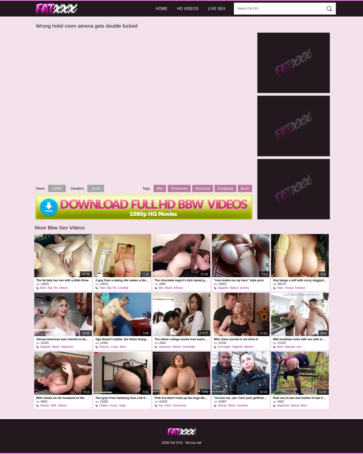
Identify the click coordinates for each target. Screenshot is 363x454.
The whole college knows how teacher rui (181, 339)
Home (161, 9)
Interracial (202, 188)
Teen (102, 288)
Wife (54, 405)
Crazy (114, 347)
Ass (299, 347)
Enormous (179, 405)
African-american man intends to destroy (63, 339)
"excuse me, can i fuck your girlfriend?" (241, 398)
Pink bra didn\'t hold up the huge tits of (181, 398)
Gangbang (225, 188)
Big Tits (53, 288)
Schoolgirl (188, 347)
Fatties (103, 405)
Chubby (123, 288)
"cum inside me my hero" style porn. (239, 280)
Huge (122, 405)
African (178, 288)
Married (290, 347)
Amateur (300, 288)
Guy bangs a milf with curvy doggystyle (300, 280)
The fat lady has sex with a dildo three (62, 280)
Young (289, 288)
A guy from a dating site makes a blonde (122, 280)
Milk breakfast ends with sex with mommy (300, 339)
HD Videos (187, 9)
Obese (63, 288)
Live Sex (216, 9)
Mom (43, 288)
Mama (234, 288)
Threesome (179, 188)
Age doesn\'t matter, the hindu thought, (122, 339)
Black (168, 288)
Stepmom (67, 347)
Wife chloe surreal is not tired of (236, 339)
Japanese (164, 347)
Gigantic (223, 288)
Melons (249, 347)
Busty (245, 188)
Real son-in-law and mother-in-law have (300, 398)
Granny (244, 288)
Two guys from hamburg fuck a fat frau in (122, 398)
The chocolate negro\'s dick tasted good (181, 280)
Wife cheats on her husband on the (60, 398)
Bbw (160, 188)
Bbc (161, 288)
